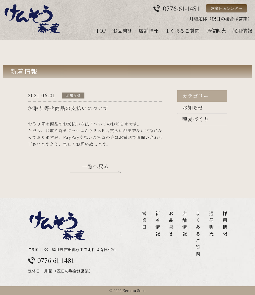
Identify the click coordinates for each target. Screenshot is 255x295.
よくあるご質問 (182, 30)
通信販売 (216, 30)
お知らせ (192, 107)
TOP (101, 30)
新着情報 (157, 223)
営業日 (144, 220)
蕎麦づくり (195, 119)
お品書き (122, 30)
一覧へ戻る (95, 166)
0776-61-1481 (55, 260)
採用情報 (242, 30)
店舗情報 (149, 30)
